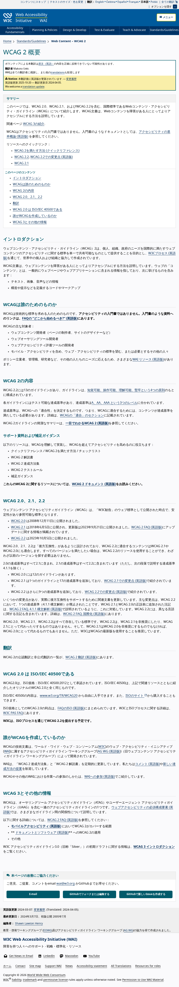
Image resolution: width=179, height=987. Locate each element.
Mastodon (71, 956)
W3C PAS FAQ (13, 713)
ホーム (7, 966)
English (99, 2)
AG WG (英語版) (109, 751)
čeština (110, 2)
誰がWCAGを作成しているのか (35, 215)
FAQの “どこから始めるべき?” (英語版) (49, 318)
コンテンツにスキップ (33, 2)
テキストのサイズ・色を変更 (66, 2)
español (122, 2)
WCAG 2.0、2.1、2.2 (27, 197)
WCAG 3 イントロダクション (154, 846)
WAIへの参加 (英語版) (99, 776)
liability (16, 980)
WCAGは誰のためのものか (31, 184)
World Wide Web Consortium (46, 975)
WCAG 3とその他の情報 (30, 222)
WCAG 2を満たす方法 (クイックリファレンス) (46, 150)
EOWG (47, 930)
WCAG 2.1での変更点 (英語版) (125, 580)
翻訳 (16, 203)
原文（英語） (46, 64)
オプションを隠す (161, 6)
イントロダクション (27, 178)
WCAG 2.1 (21, 163)
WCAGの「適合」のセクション (82, 415)
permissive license (55, 980)
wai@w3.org (65, 883)
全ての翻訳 (169, 2)
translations (58, 72)
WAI (7, 751)
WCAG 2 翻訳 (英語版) (81, 657)
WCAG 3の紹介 (33, 123)
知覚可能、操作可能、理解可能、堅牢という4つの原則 (126, 390)
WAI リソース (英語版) (148, 359)
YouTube (94, 956)
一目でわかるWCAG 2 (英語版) (87, 423)
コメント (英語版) (147, 764)
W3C (102, 746)
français (134, 2)
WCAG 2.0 (18, 521)
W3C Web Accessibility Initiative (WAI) (40, 940)
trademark (30, 980)
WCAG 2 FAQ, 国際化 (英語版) (84, 614)
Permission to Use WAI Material (143, 980)
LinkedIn (49, 956)
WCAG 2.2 (21, 157)
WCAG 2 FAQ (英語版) (146, 527)
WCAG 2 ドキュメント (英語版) (94, 484)
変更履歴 (71, 79)
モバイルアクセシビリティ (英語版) (36, 826)
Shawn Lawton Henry (29, 923)
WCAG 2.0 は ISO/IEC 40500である (37, 209)
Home (7, 41)
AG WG (128, 930)
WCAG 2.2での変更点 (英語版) (51, 157)
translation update (33, 86)
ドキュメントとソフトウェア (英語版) (42, 832)
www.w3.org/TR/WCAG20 (58, 695)
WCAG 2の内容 (23, 190)
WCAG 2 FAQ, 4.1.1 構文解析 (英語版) (35, 609)
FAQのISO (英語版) (71, 708)
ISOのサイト (136, 695)
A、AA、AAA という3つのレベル (114, 402)
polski (154, 2)
